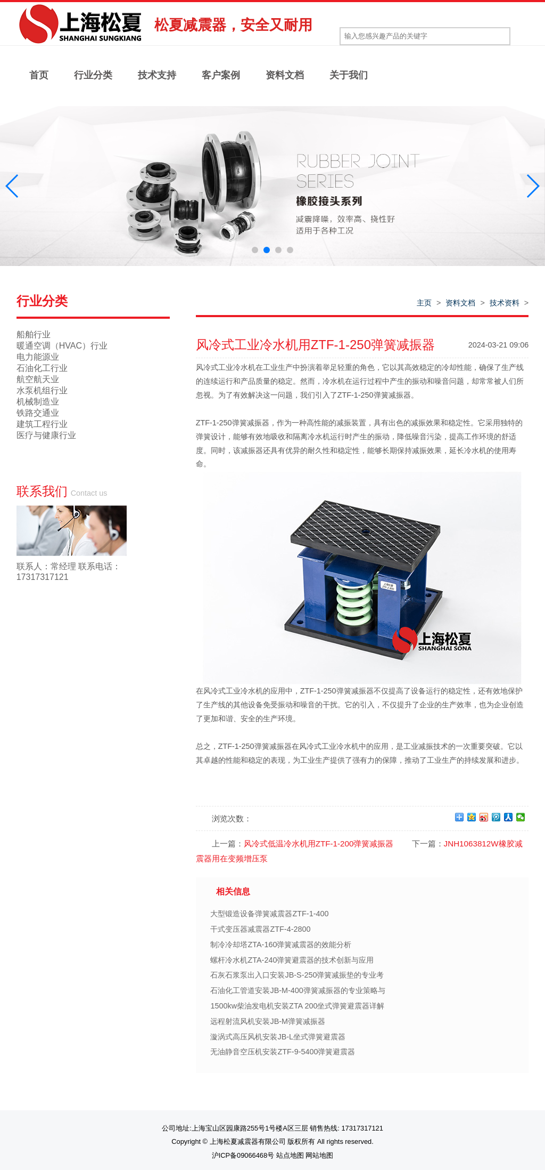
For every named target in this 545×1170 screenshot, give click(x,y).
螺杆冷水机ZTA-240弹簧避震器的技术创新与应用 (292, 960)
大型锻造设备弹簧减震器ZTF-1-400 (269, 913)
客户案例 (221, 75)
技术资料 (504, 302)
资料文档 (285, 75)
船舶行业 (33, 334)
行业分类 (93, 75)
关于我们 (348, 75)
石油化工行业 (42, 368)
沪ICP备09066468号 (243, 1155)
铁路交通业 (37, 412)
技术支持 (157, 75)
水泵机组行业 (42, 390)
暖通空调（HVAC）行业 (62, 345)
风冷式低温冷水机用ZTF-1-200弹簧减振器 (319, 843)
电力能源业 (37, 356)
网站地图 (319, 1155)
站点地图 (290, 1155)
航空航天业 (37, 379)
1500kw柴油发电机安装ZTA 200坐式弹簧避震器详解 (297, 1006)
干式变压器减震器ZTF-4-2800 (260, 929)
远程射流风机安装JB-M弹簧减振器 (267, 1021)
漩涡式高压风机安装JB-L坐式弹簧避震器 (277, 1036)
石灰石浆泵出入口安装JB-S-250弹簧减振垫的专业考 (297, 975)
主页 (424, 302)
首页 (38, 75)
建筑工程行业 (42, 424)
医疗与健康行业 (46, 435)
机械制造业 (37, 401)
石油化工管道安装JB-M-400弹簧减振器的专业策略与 (297, 990)
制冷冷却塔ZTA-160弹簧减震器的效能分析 (280, 944)
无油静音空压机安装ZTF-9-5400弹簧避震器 (282, 1051)
